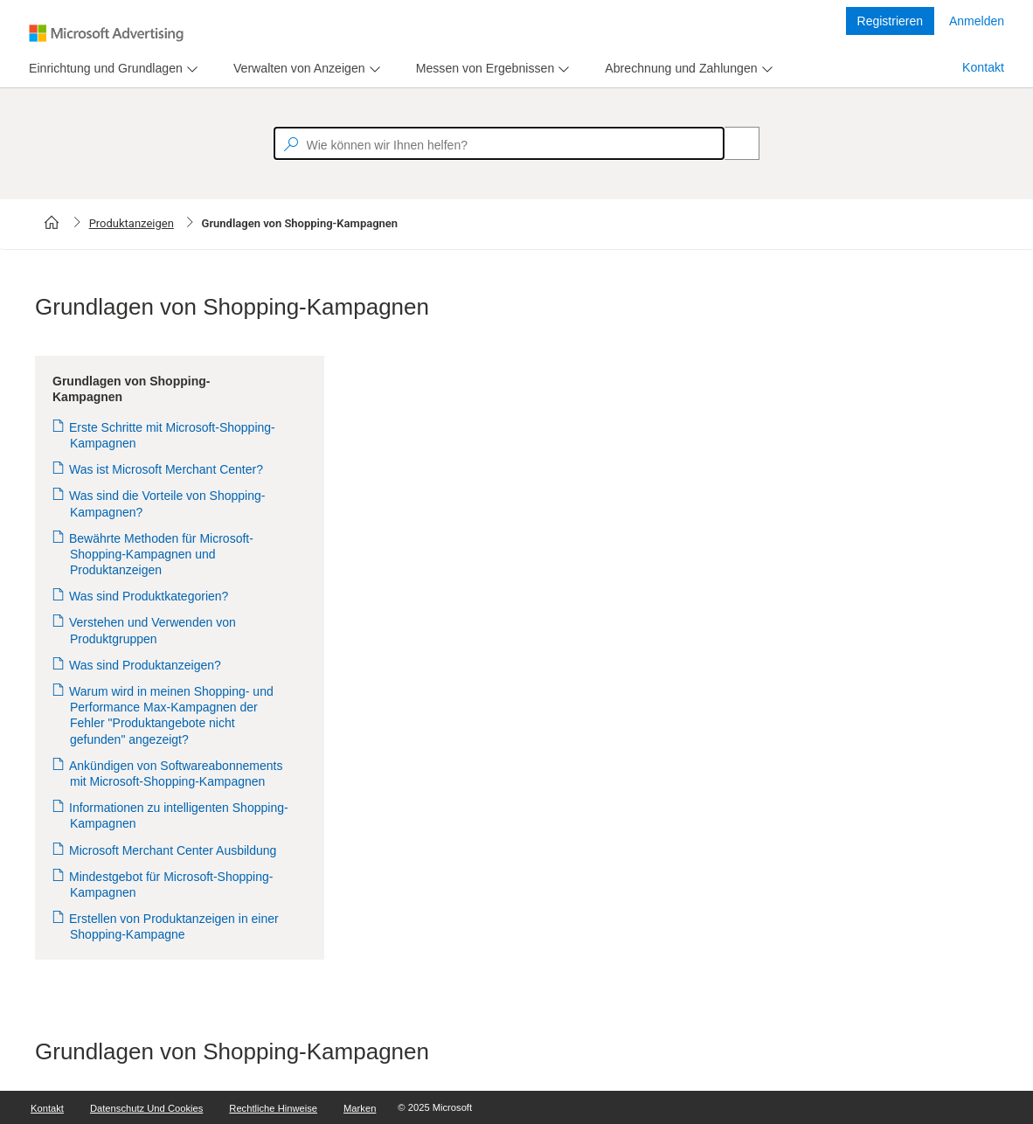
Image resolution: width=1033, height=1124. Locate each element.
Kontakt (983, 67)
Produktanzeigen (131, 223)
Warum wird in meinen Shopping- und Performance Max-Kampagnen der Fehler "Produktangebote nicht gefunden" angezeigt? (172, 715)
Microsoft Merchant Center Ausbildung (173, 850)
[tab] (102, 68)
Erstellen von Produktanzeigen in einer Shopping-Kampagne (174, 926)
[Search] (732, 143)
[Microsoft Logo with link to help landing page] (106, 33)
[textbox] (499, 143)
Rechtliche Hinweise (273, 1108)
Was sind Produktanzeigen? (145, 665)
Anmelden (976, 21)
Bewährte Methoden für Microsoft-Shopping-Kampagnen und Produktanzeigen (161, 554)
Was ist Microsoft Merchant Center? (166, 469)
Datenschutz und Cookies (146, 1108)
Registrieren (890, 21)
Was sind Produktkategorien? (149, 596)
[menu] (111, 68)
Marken (359, 1108)
